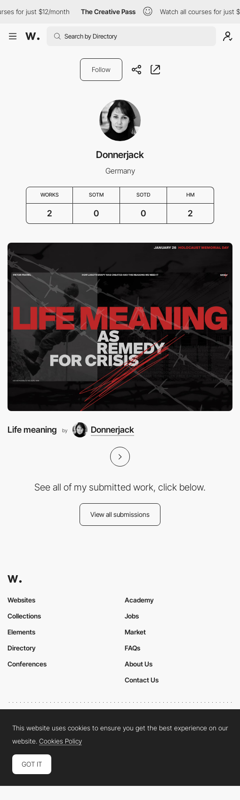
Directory (22, 648)
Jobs (132, 616)
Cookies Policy (60, 741)
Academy (139, 600)
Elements (21, 632)
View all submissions (120, 514)
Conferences (27, 664)
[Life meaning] (120, 327)
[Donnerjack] (103, 429)
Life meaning (32, 430)
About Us (138, 664)
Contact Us (142, 680)
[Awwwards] (32, 36)
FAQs (132, 648)
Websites (21, 600)
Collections (24, 616)
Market (135, 632)
